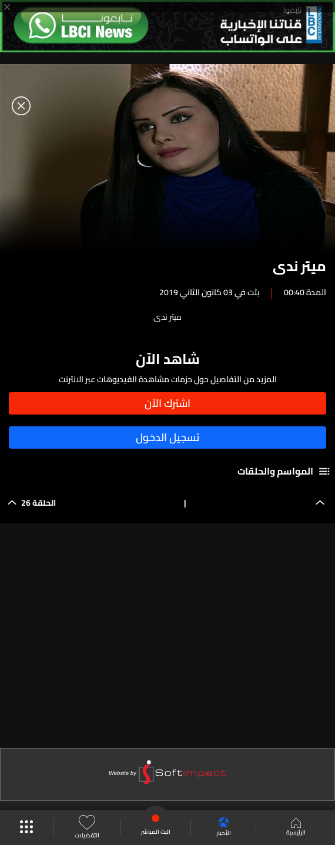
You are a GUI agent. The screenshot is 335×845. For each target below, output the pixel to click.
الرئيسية (296, 828)
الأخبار (223, 827)
